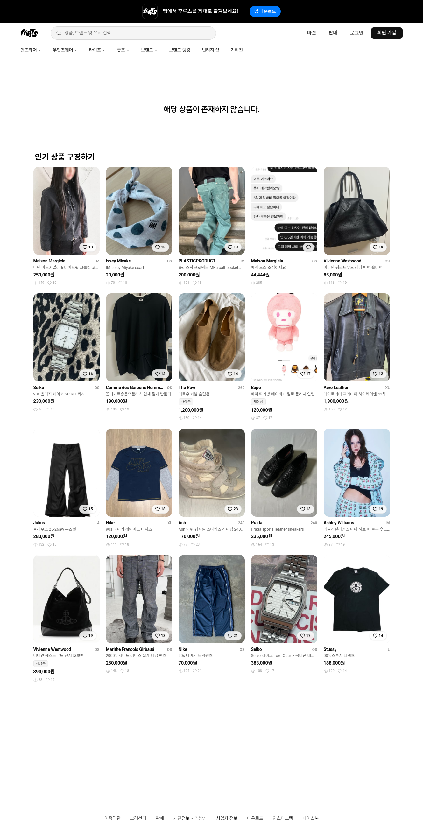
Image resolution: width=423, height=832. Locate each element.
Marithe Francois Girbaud (130, 649)
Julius (39, 522)
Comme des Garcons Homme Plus (135, 387)
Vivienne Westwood (343, 260)
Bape (256, 387)
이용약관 (112, 818)
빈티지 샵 (210, 49)
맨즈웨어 (31, 49)
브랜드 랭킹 (179, 49)
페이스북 (310, 818)
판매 (333, 33)
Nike (110, 522)
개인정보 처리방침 (190, 818)
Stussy (330, 649)
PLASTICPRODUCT (197, 260)
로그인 (356, 33)
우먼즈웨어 (65, 49)
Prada (256, 522)
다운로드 (255, 818)
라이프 (97, 49)
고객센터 (138, 818)
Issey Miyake (118, 260)
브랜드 (149, 49)
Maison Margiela (49, 260)
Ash (182, 522)
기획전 (236, 49)
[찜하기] (87, 247)
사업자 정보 (227, 818)
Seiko (38, 387)
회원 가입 (386, 33)
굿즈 (123, 49)
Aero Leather (336, 387)
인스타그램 (283, 818)
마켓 (311, 33)
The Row (187, 387)
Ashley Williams (339, 522)
